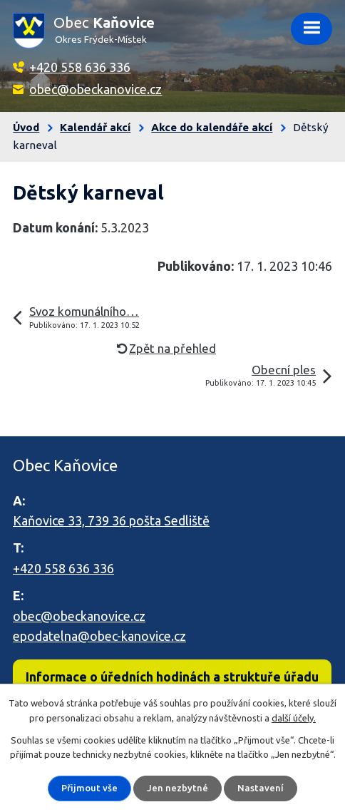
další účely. (294, 718)
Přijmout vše (89, 788)
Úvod (26, 127)
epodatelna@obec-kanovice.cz (99, 636)
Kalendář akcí (95, 127)
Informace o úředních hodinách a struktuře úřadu (172, 676)
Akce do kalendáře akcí (211, 127)
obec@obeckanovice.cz (95, 89)
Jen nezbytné (177, 788)
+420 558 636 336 (79, 67)
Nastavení (260, 788)
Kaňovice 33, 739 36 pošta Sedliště (111, 520)
